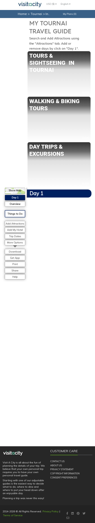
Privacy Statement (62, 469)
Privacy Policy (50, 511)
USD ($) (51, 3)
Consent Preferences (63, 477)
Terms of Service (13, 515)
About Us (56, 465)
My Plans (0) (69, 13)
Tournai (37, 14)
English (65, 3)
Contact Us (57, 461)
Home (22, 14)
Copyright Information (65, 473)
